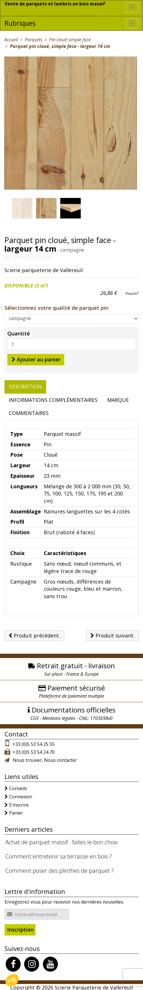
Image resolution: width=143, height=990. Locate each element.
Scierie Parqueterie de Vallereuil (94, 986)
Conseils (18, 787)
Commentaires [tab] (29, 411)
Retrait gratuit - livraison (76, 664)
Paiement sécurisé (76, 686)
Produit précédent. (34, 634)
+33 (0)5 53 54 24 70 (34, 751)
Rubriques (20, 22)
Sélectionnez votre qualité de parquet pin (56, 306)
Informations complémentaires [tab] (53, 398)
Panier (16, 812)
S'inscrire (19, 803)
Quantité (18, 332)
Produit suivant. (112, 634)
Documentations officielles (73, 708)
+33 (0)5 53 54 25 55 (34, 743)
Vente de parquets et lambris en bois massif (55, 4)
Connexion (20, 795)
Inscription (20, 928)
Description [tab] (25, 385)
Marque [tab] (118, 398)
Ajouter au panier (36, 358)
